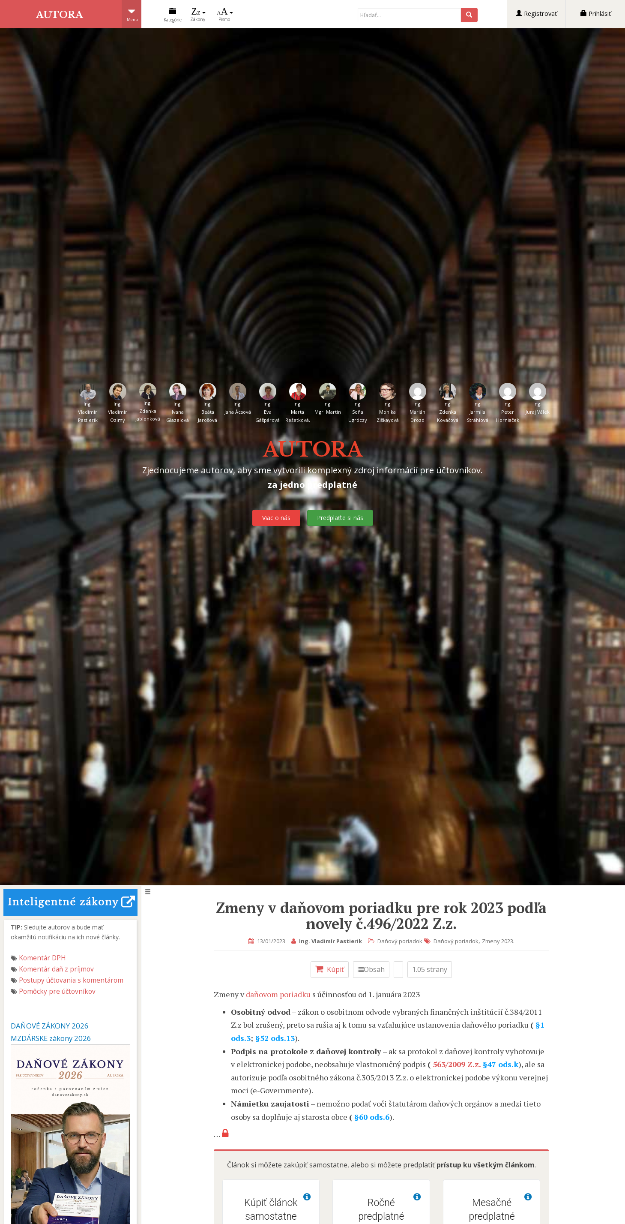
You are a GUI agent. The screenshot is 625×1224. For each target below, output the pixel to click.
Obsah (373, 969)
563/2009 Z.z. (459, 1064)
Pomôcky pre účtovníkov (57, 991)
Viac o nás (276, 518)
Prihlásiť (595, 13)
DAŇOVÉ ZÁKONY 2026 (50, 1026)
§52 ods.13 (277, 1038)
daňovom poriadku (279, 994)
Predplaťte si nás (340, 518)
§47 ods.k (502, 1064)
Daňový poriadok (401, 941)
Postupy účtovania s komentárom (71, 980)
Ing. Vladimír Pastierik (332, 941)
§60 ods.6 (374, 1117)
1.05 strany (431, 969)
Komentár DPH (42, 957)
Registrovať (536, 13)
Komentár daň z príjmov (56, 969)
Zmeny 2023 (499, 941)
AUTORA (61, 14)
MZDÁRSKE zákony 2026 (51, 1038)
